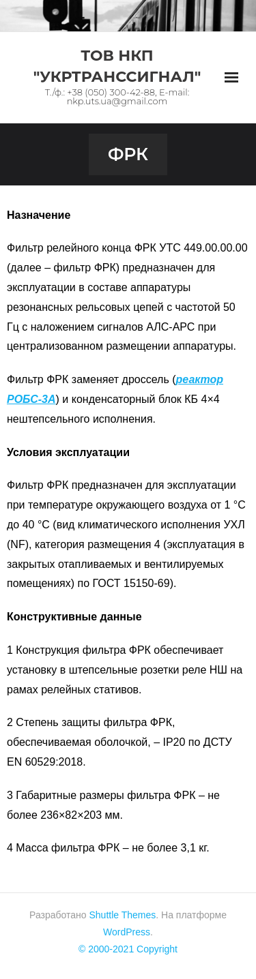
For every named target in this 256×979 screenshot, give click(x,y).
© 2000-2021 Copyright (128, 949)
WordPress (126, 932)
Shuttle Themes (122, 914)
